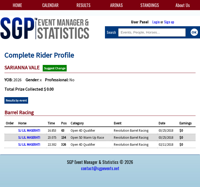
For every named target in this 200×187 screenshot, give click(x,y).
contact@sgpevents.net (100, 168)
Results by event (16, 100)
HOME (17, 5)
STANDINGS (149, 5)
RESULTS (83, 5)
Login (156, 21)
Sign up (169, 21)
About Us (183, 5)
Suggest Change (54, 68)
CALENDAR (50, 5)
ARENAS (116, 5)
